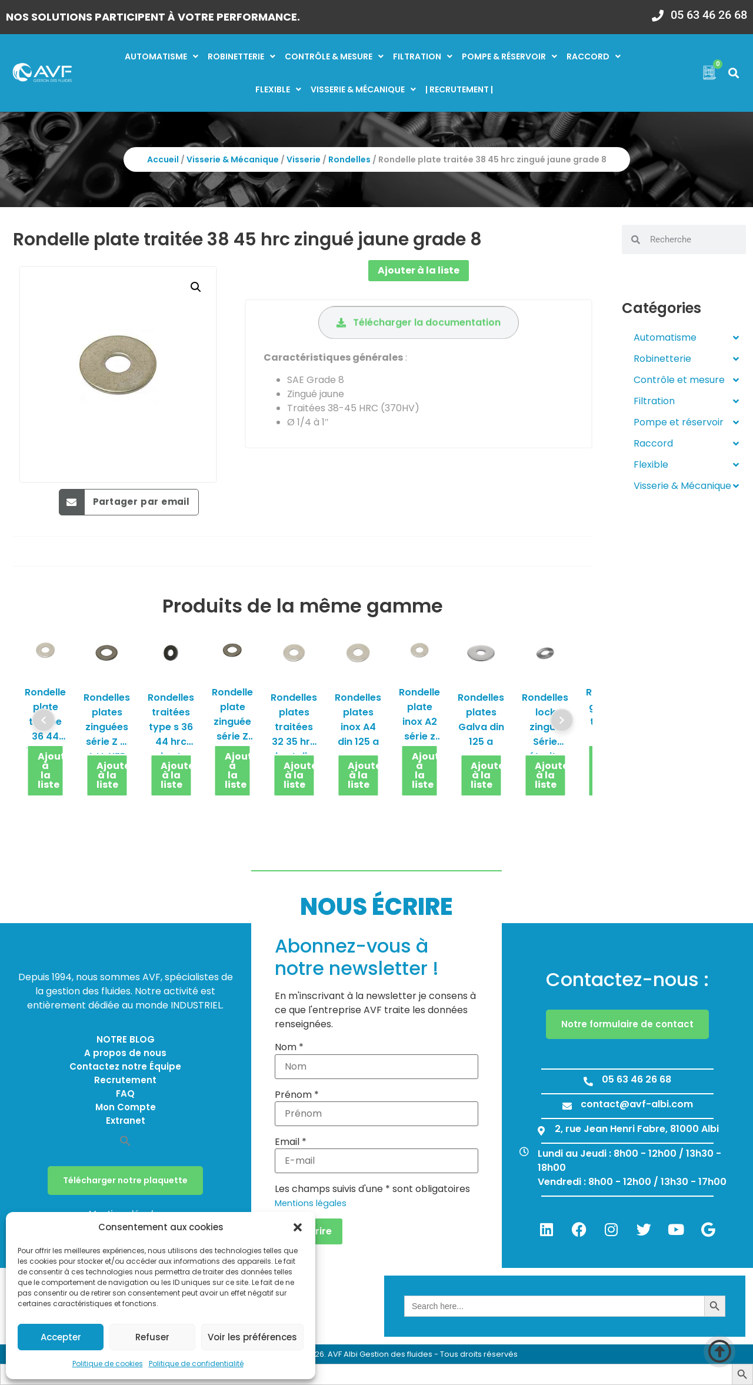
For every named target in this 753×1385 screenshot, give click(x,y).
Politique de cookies (107, 1364)
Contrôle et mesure (686, 380)
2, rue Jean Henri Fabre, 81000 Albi (637, 1129)
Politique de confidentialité (196, 1364)
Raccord (594, 56)
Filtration (422, 56)
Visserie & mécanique (363, 89)
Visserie (303, 159)
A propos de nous (125, 1053)
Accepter (61, 1337)
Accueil (163, 159)
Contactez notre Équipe (125, 1066)
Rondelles (349, 159)
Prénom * (297, 1095)
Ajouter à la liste (418, 270)
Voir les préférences (252, 1337)
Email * (290, 1142)
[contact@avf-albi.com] (567, 1106)
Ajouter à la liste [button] (51, 770)
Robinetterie (241, 56)
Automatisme (161, 56)
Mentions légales (310, 1203)
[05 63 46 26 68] (658, 12)
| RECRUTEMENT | (459, 89)
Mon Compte (125, 1107)
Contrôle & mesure (334, 56)
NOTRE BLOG (125, 1039)
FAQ (125, 1093)
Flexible (278, 89)
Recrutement (125, 1080)
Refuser (152, 1337)
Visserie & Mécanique (232, 159)
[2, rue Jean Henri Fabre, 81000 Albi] (541, 1131)
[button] (298, 1227)
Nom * (289, 1047)
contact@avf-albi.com (637, 1104)
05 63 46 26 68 (709, 15)
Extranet (125, 1120)
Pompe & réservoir (509, 56)
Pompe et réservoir (686, 422)
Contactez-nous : (627, 979)
